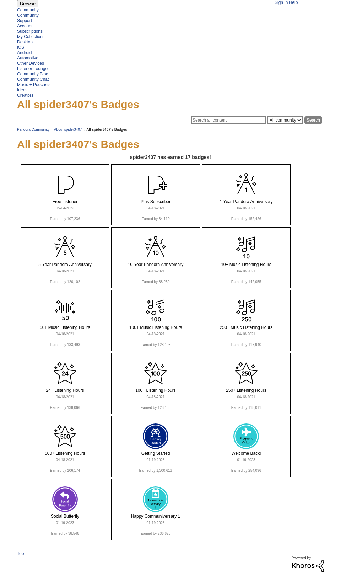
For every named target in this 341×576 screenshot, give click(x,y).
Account (24, 25)
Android (24, 52)
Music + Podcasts (33, 84)
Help (293, 2)
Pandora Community (33, 130)
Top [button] (20, 553)
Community (28, 9)
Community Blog (32, 73)
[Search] (228, 120)
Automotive (27, 57)
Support (24, 20)
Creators (25, 95)
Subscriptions (30, 31)
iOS (20, 47)
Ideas (22, 89)
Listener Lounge (32, 68)
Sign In (281, 2)
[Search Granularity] (285, 120)
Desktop (25, 41)
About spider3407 (68, 130)
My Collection (30, 36)
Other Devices (30, 63)
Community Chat (33, 79)
